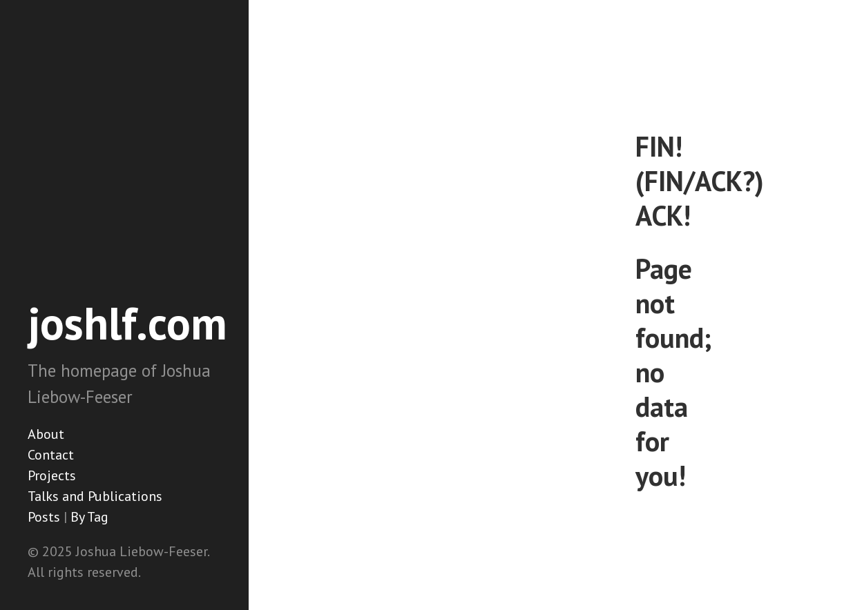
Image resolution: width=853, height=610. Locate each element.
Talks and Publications (95, 496)
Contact (51, 455)
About (46, 434)
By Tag (89, 517)
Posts (44, 517)
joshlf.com (127, 323)
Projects (52, 475)
